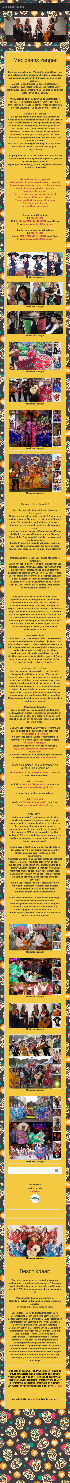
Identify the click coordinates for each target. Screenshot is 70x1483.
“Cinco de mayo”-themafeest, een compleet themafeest (35, 185)
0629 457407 (25, 221)
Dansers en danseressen (35, 191)
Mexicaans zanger (13, 6)
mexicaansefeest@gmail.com (38, 224)
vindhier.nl (35, 1191)
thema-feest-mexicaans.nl (35, 734)
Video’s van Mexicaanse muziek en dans (35, 200)
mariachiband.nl (49, 757)
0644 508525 (40, 221)
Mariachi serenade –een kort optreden (35, 188)
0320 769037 (37, 218)
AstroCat (33, 1399)
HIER (59, 1386)
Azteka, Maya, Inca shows (35, 206)
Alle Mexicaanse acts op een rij (35, 179)
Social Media (35, 1184)
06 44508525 (40, 236)
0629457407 (25, 236)
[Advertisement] (35, 1447)
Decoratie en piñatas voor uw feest (35, 197)
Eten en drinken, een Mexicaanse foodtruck (35, 194)
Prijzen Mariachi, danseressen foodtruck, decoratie (35, 182)
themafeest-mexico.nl (35, 743)
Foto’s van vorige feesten (35, 203)
